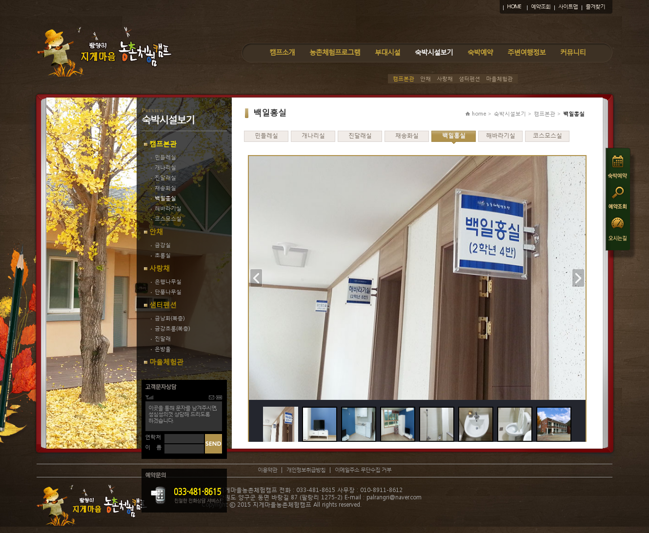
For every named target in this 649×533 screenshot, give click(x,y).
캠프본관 (403, 78)
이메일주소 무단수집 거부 (363, 470)
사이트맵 (568, 6)
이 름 (153, 447)
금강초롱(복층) (170, 328)
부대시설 (387, 52)
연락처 (153, 437)
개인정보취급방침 (305, 470)
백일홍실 (163, 198)
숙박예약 (480, 52)
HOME (514, 6)
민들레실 (163, 157)
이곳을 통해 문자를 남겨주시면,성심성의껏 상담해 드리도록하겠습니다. (182, 414)
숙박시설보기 (434, 52)
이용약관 (267, 470)
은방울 (161, 349)
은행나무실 (166, 281)
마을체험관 (499, 78)
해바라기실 (166, 208)
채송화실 (163, 188)
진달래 (161, 339)
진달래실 (163, 178)
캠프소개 (282, 52)
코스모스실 (166, 219)
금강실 (161, 245)
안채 (425, 78)
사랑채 (445, 78)
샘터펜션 (469, 78)
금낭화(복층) (167, 318)
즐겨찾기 (595, 6)
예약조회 (540, 6)
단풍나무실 (166, 292)
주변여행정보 (526, 52)
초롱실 (161, 255)
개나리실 (163, 167)
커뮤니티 (573, 52)
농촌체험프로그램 (334, 52)
